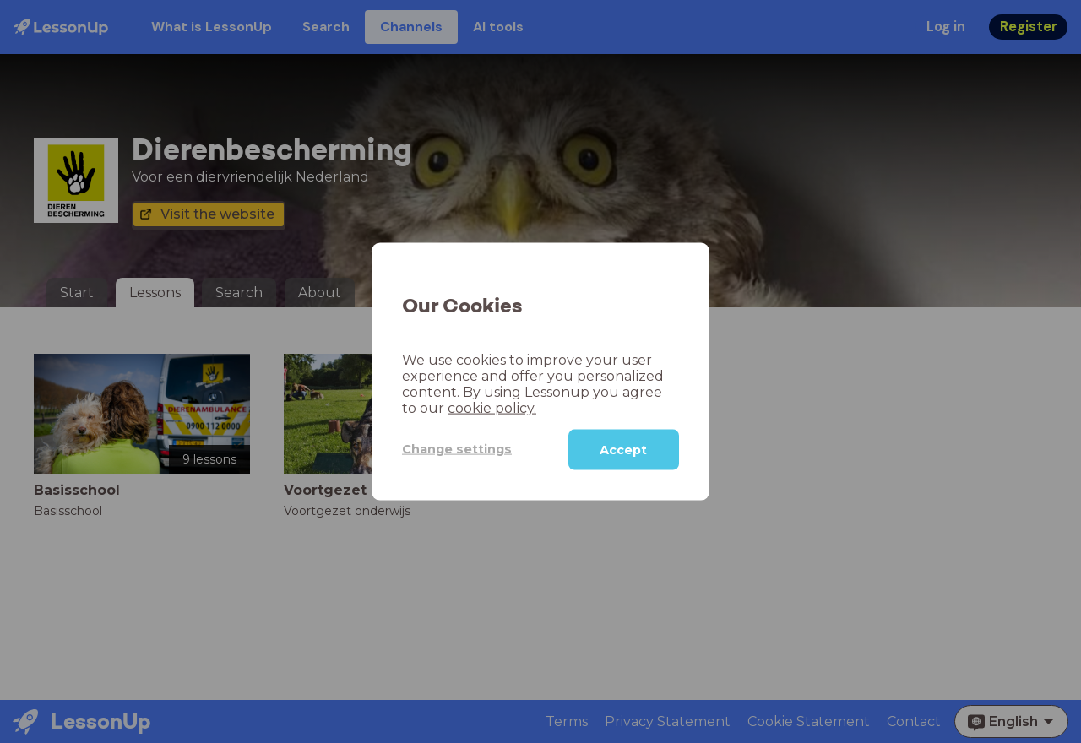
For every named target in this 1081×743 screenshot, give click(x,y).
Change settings (457, 449)
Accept (623, 449)
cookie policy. (492, 407)
